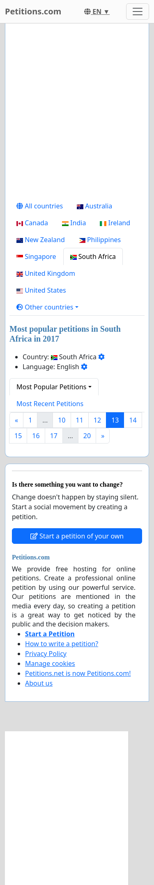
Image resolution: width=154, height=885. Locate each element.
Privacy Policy (46, 653)
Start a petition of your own (77, 536)
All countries (39, 205)
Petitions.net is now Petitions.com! (78, 673)
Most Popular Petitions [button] (51, 386)
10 (61, 420)
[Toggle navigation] (137, 11)
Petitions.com (33, 11)
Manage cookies (50, 663)
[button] (47, 307)
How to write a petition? (61, 643)
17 (53, 435)
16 (35, 435)
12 (97, 420)
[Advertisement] (77, 114)
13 (115, 420)
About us (39, 683)
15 (18, 435)
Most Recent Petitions (49, 403)
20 (87, 435)
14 (132, 420)
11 (79, 420)
